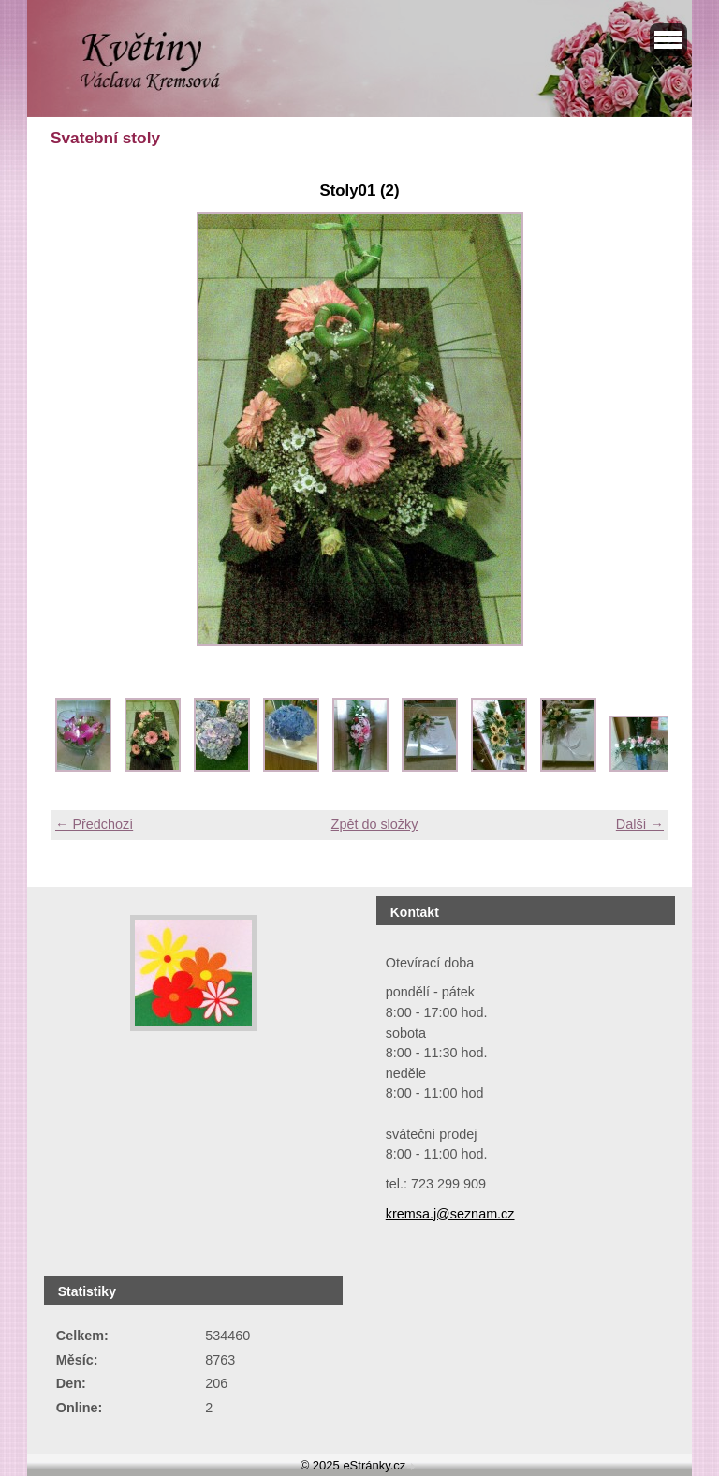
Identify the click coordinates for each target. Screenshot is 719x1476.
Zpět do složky (374, 824)
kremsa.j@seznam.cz (450, 1213)
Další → (640, 824)
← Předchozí (94, 824)
